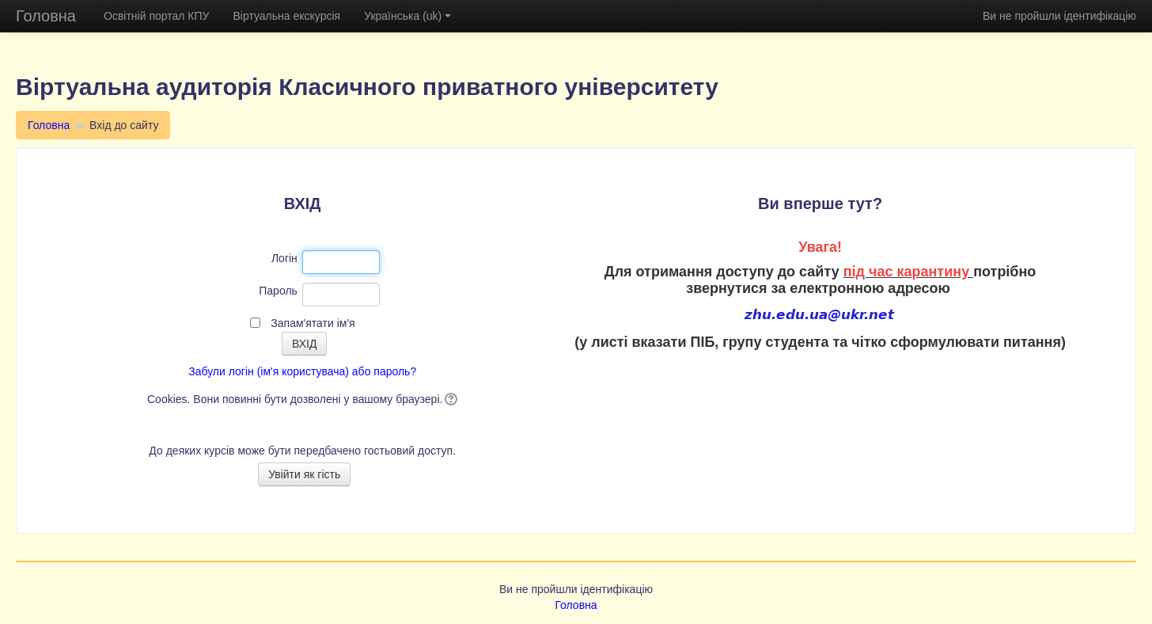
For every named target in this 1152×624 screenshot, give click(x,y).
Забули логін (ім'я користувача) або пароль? (302, 371)
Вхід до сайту (123, 125)
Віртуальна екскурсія (286, 16)
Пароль (278, 290)
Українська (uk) (407, 16)
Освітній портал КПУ (156, 16)
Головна (46, 16)
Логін (284, 258)
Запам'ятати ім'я (312, 323)
